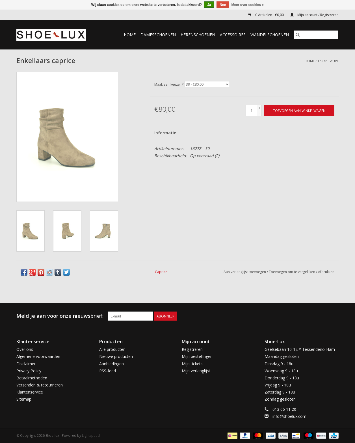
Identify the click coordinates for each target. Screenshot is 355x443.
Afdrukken (326, 271)
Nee (223, 5)
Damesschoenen (158, 34)
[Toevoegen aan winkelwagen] (299, 110)
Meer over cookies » (247, 5)
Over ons (24, 349)
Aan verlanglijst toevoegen (245, 271)
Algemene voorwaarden (38, 356)
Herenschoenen (198, 34)
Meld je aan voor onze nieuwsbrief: (59, 316)
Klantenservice (29, 392)
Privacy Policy (28, 370)
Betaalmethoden (31, 378)
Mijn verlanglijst (196, 370)
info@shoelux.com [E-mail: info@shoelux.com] (289, 416)
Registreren (192, 349)
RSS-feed (107, 370)
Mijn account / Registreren (314, 14)
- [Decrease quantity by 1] (259, 113)
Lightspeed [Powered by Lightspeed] (91, 435)
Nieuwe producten (116, 356)
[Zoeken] (316, 34)
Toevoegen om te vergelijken (292, 271)
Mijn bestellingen (197, 356)
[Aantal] (251, 110)
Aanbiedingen (111, 363)
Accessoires (233, 34)
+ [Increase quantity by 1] (259, 107)
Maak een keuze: (168, 84)
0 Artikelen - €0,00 (266, 14)
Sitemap (23, 399)
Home (130, 34)
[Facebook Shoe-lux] (323, 316)
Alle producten (112, 349)
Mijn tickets (192, 363)
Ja (209, 5)
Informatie (165, 132)
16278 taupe (328, 61)
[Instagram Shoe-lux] (334, 316)
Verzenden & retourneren (39, 385)
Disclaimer (26, 363)
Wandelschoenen (269, 34)
